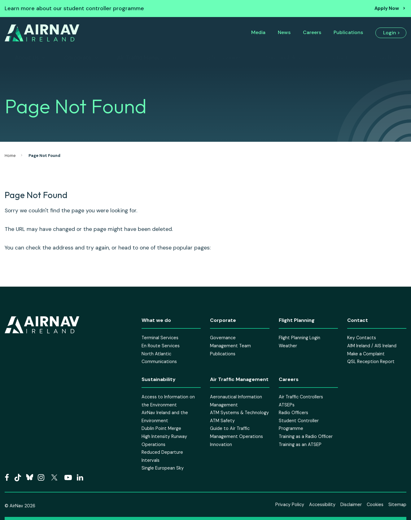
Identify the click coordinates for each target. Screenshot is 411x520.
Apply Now (386, 8)
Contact (337, 57)
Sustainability (283, 57)
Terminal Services (160, 337)
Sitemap (397, 504)
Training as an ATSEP (300, 444)
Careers (312, 32)
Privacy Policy (289, 504)
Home (10, 155)
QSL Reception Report (371, 361)
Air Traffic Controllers (301, 397)
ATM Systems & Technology (239, 412)
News (284, 32)
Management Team (230, 346)
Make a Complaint (366, 354)
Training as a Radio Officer (306, 436)
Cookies (375, 504)
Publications (348, 32)
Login (389, 32)
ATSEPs (287, 405)
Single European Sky (163, 468)
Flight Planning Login (299, 337)
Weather (288, 346)
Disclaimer (351, 504)
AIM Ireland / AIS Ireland (371, 346)
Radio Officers (293, 412)
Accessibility (322, 504)
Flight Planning (222, 57)
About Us (27, 57)
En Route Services (161, 346)
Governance (223, 337)
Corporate (78, 57)
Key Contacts (361, 337)
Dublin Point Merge (161, 428)
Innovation (221, 444)
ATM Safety (222, 420)
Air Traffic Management (147, 57)
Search (382, 57)
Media (258, 32)
